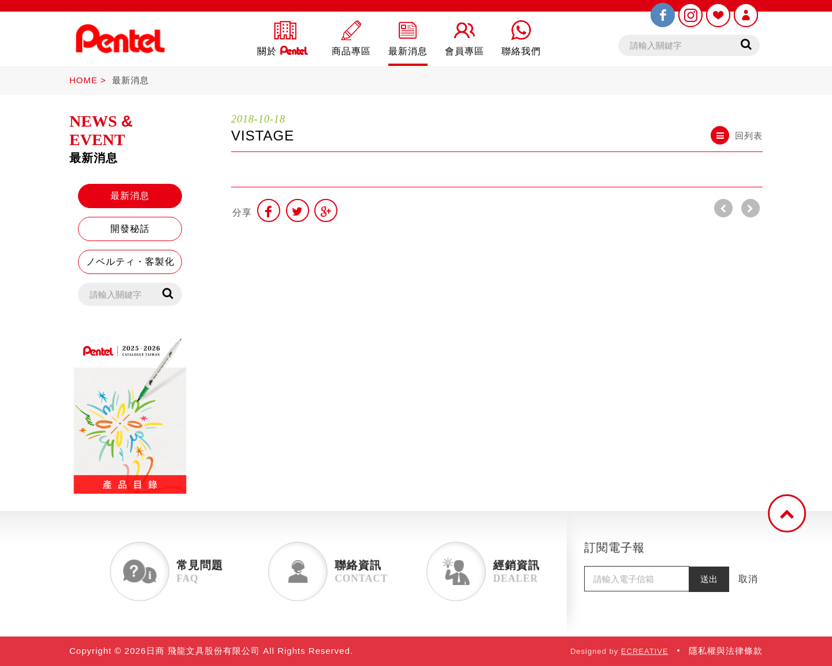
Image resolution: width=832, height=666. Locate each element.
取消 (748, 579)
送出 (709, 579)
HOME (83, 80)
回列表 (737, 135)
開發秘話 (130, 229)
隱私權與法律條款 (726, 651)
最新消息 (130, 80)
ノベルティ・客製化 (130, 262)
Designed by (619, 651)
